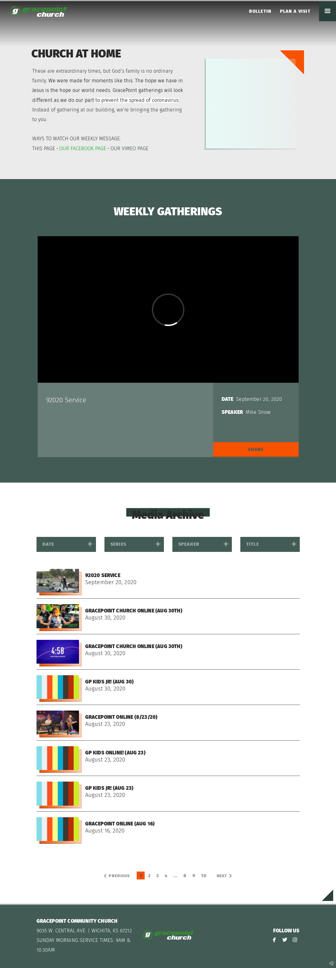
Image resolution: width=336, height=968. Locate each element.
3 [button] (157, 876)
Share (255, 449)
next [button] (222, 876)
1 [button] (141, 876)
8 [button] (185, 876)
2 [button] (149, 876)
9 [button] (193, 876)
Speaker (232, 412)
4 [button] (166, 876)
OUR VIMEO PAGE (129, 148)
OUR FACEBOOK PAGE (82, 148)
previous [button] (119, 876)
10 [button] (204, 876)
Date (228, 399)
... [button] (176, 876)
